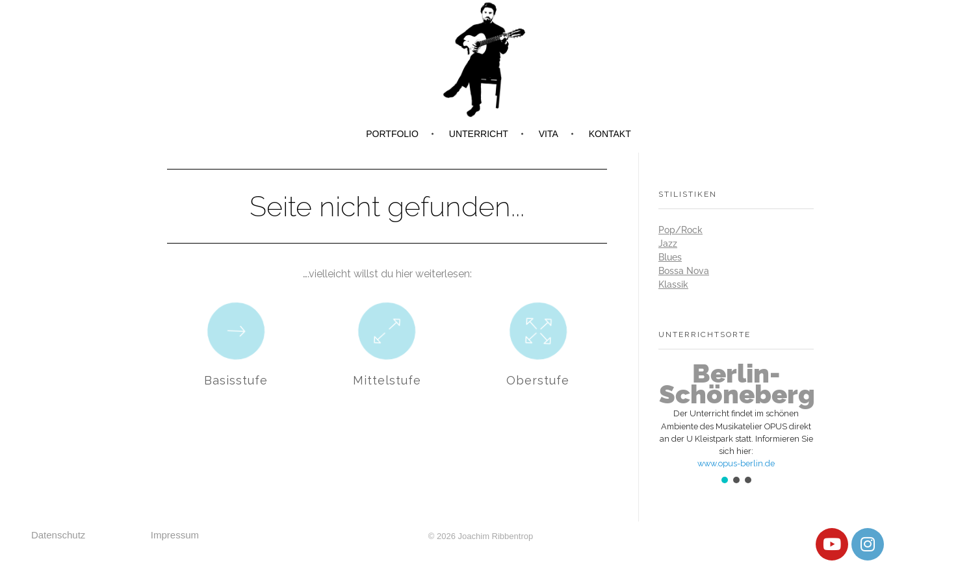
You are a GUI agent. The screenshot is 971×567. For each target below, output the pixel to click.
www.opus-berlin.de (736, 463)
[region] (736, 424)
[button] (736, 415)
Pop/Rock (680, 230)
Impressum (175, 534)
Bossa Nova (683, 271)
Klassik (673, 284)
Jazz (667, 243)
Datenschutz (58, 534)
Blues (670, 257)
